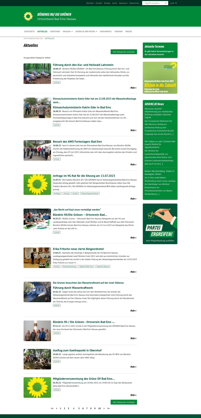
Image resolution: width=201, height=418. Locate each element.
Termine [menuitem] (118, 31)
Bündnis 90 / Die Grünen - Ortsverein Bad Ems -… (85, 322)
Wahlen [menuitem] (67, 31)
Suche (114, 3)
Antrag (66, 193)
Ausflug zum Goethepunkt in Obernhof (78, 350)
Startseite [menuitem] (29, 31)
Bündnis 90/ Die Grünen (55, 14)
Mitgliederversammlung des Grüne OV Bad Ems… (84, 378)
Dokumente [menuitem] (106, 31)
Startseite (90, 3)
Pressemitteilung (69, 266)
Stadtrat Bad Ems (86, 266)
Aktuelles (49, 38)
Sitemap (107, 3)
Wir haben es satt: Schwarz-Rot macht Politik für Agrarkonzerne (160, 144)
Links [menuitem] (172, 3)
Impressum (123, 3)
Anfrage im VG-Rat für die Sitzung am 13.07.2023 (85, 176)
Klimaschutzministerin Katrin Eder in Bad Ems (82, 107)
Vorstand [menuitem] (55, 31)
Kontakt (99, 3)
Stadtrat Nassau (103, 266)
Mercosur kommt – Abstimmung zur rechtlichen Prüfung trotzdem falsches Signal (159, 113)
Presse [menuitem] (128, 31)
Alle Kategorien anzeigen (124, 51)
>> (108, 408)
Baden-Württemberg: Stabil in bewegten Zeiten (159, 173)
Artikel (56, 82)
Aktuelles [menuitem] (42, 31)
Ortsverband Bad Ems (33, 38)
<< (52, 408)
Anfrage (57, 193)
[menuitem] (90, 3)
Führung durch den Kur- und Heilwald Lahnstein (84, 65)
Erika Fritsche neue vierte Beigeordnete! (79, 249)
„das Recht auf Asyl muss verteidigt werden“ (77, 209)
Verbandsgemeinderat (89, 193)
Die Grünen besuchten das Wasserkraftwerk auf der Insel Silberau (88, 282)
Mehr (132, 87)
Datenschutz (134, 3)
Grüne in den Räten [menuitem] (85, 31)
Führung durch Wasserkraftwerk (73, 288)
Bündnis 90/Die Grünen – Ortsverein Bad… (81, 214)
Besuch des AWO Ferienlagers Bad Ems (78, 141)
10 (99, 408)
